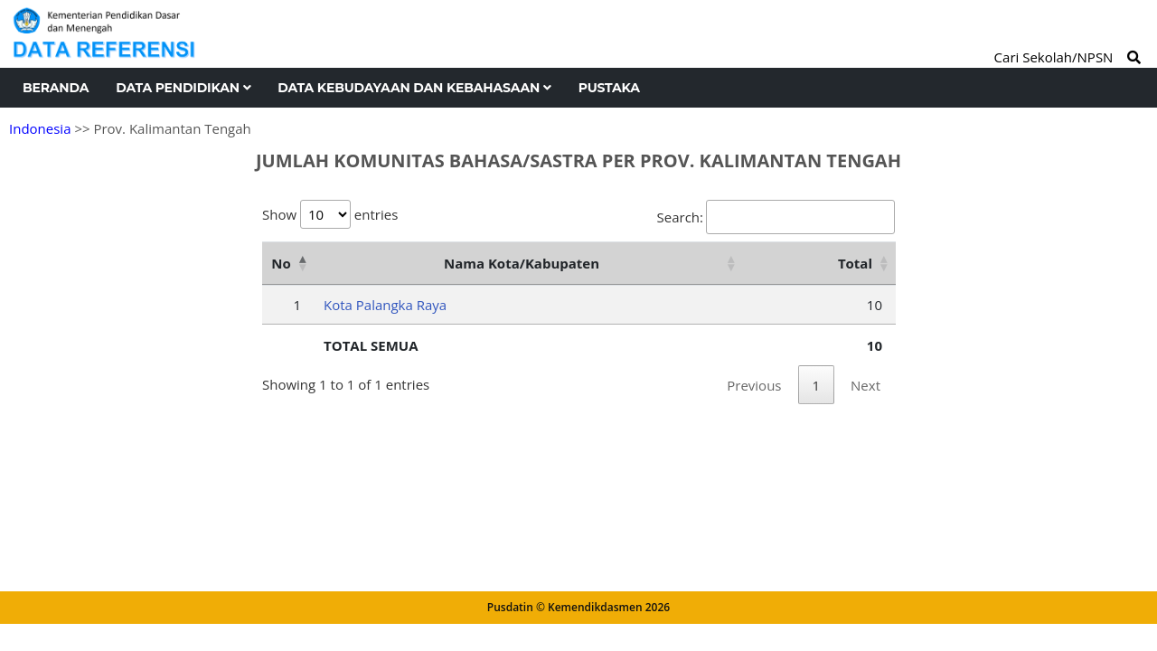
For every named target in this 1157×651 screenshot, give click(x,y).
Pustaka (609, 88)
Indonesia (40, 128)
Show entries (330, 214)
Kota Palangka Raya (385, 305)
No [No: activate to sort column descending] (280, 263)
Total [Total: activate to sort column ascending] (855, 263)
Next (865, 385)
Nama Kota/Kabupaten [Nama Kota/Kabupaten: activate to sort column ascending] (521, 263)
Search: (776, 217)
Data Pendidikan (183, 88)
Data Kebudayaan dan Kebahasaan (413, 88)
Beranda (56, 88)
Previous (754, 385)
